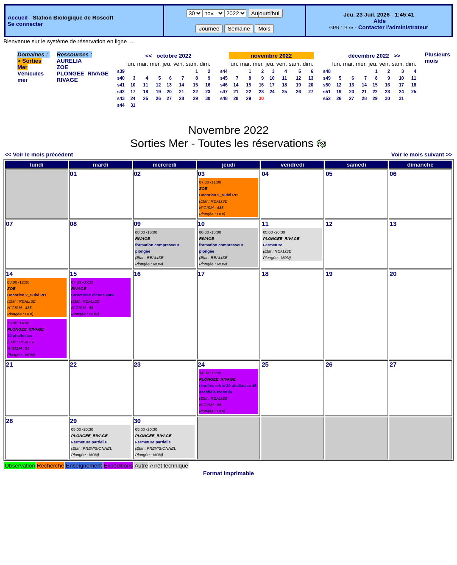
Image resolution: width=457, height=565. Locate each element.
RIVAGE (67, 80)
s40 (121, 78)
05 (329, 173)
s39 (121, 71)
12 (158, 84)
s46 (224, 84)
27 (169, 98)
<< (148, 56)
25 (145, 98)
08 (73, 223)
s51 (327, 91)
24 (133, 98)
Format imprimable (228, 473)
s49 (327, 78)
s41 (121, 84)
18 (145, 91)
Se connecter (25, 24)
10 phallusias (19, 336)
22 (195, 91)
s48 (224, 98)
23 (207, 91)
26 (158, 98)
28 (181, 98)
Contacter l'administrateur (393, 27)
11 (145, 84)
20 (169, 91)
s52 (327, 98)
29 (195, 98)
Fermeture (272, 245)
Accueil (18, 17)
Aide (379, 21)
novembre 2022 (271, 56)
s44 (121, 105)
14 (181, 84)
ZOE (62, 67)
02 (137, 173)
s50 (327, 84)
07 (9, 223)
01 (73, 173)
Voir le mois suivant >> (421, 154)
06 (393, 173)
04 (265, 173)
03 (201, 173)
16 (207, 84)
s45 (224, 78)
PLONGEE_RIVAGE (83, 73)
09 (137, 223)
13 (169, 84)
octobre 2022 (173, 56)
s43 (121, 98)
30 (207, 98)
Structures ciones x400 (92, 295)
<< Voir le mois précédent (39, 154)
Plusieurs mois (437, 57)
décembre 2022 (368, 56)
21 (181, 91)
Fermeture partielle (89, 442)
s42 (121, 91)
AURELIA (69, 61)
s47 (224, 91)
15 (195, 84)
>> (397, 56)
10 (133, 84)
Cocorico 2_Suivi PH (218, 195)
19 (158, 91)
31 (133, 105)
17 (133, 91)
